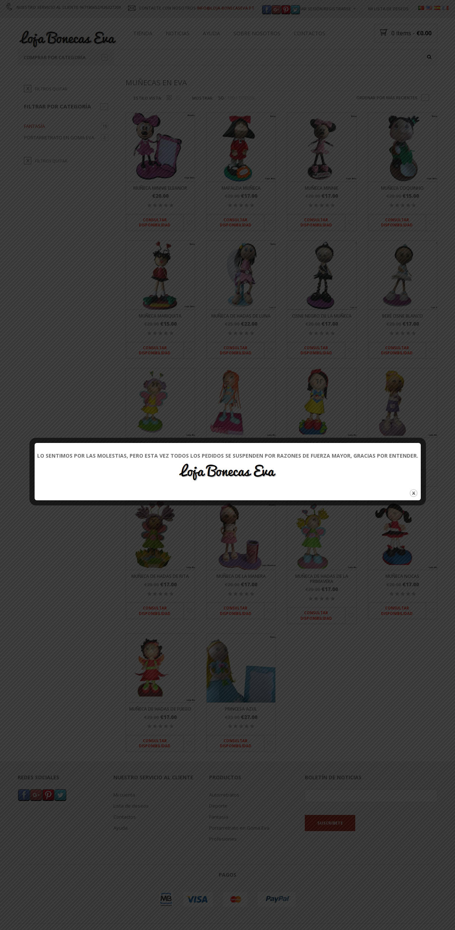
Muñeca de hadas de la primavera (321, 603)
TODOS (247, 122)
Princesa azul (241, 734)
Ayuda (211, 33)
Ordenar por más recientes (386, 122)
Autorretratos (224, 819)
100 (231, 122)
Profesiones (223, 863)
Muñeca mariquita (160, 340)
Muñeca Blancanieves (321, 468)
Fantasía (34, 150)
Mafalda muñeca (241, 213)
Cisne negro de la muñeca (322, 340)
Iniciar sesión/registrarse (322, 8)
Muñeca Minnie (321, 213)
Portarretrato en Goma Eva (59, 162)
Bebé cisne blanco (402, 340)
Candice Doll (402, 468)
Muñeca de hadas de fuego (160, 734)
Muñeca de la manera (241, 601)
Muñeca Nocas (402, 601)
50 (220, 122)
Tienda (142, 33)
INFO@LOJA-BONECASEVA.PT (225, 8)
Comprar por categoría (65, 57)
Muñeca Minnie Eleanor (160, 213)
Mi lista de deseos (388, 8)
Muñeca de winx (241, 468)
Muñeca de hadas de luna (241, 340)
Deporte (218, 830)
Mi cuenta (124, 819)
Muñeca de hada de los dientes (160, 470)
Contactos (309, 33)
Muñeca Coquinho (402, 213)
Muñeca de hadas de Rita (160, 601)
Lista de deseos (131, 830)
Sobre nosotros (257, 33)
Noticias (178, 33)
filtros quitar (51, 113)
